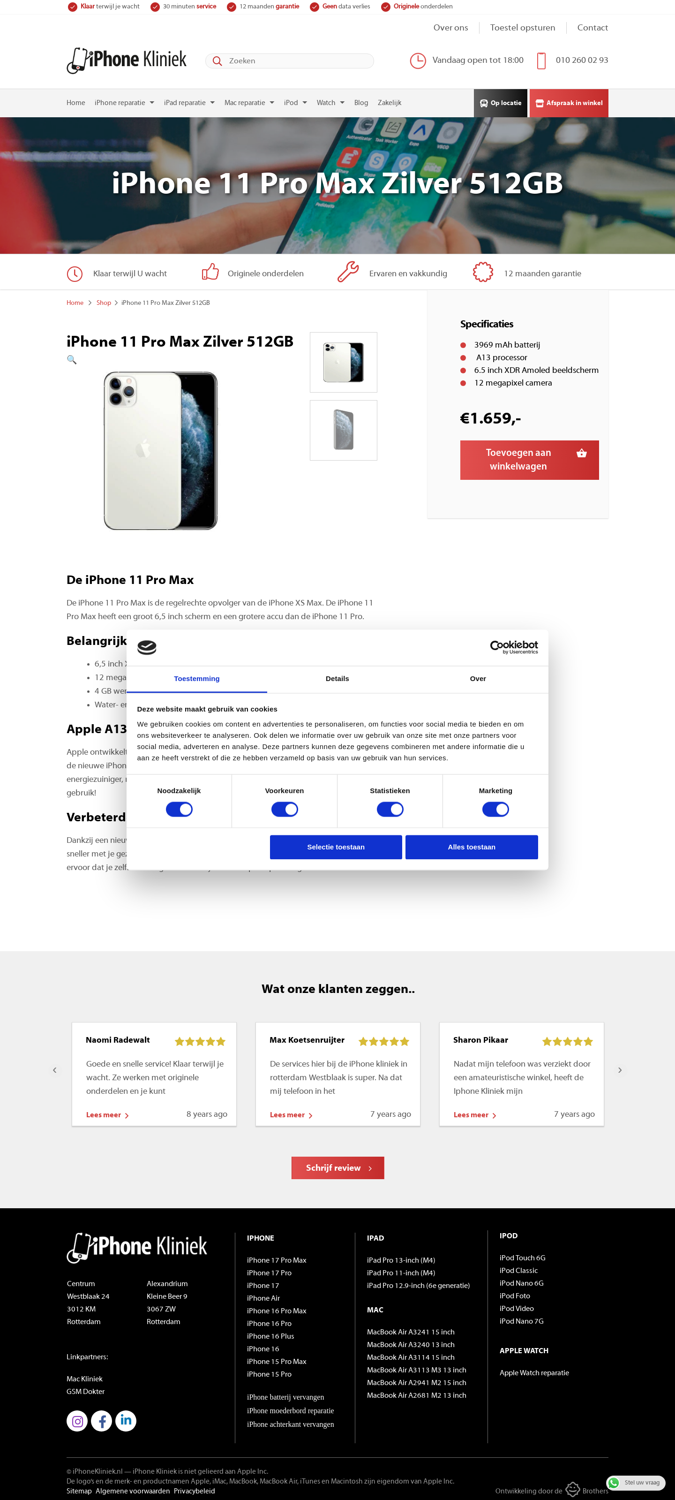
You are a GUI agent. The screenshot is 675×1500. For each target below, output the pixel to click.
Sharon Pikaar (480, 1036)
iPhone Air (263, 1295)
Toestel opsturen (522, 28)
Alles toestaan (472, 847)
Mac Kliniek (85, 1375)
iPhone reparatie (120, 99)
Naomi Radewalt (118, 1036)
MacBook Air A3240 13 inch (411, 1341)
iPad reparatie (185, 99)
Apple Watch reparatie (534, 1369)
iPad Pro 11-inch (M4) (401, 1269)
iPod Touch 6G (523, 1254)
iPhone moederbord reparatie (290, 1407)
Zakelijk (389, 99)
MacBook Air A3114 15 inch (411, 1354)
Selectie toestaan (336, 847)
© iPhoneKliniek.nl (95, 1468)
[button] (161, 357)
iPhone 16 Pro (269, 1320)
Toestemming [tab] (197, 678)
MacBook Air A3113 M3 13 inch (416, 1367)
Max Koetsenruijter (307, 1036)
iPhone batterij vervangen (285, 1393)
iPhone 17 (263, 1282)
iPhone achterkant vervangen (290, 1420)
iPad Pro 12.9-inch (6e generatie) (418, 1282)
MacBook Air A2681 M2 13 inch (416, 1392)
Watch (326, 99)
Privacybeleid (194, 1488)
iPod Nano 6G (522, 1280)
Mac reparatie (245, 99)
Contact (593, 28)
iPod (291, 99)
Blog (361, 99)
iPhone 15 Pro (269, 1371)
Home (76, 99)
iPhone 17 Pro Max (277, 1257)
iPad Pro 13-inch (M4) (401, 1257)
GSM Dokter (86, 1388)
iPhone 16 (263, 1345)
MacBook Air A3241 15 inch (411, 1329)
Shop (104, 299)
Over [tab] (478, 678)
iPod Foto (515, 1292)
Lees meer (103, 1111)
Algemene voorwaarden (133, 1488)
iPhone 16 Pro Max (277, 1307)
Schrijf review (333, 1164)
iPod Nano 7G (522, 1318)
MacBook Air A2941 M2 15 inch (416, 1379)
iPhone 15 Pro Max (277, 1358)
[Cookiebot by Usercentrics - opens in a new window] (497, 648)
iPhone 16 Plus (270, 1333)
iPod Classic (519, 1267)
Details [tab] (337, 678)
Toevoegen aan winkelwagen (518, 456)
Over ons (451, 28)
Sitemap (79, 1488)
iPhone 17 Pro (269, 1269)
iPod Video (517, 1305)
